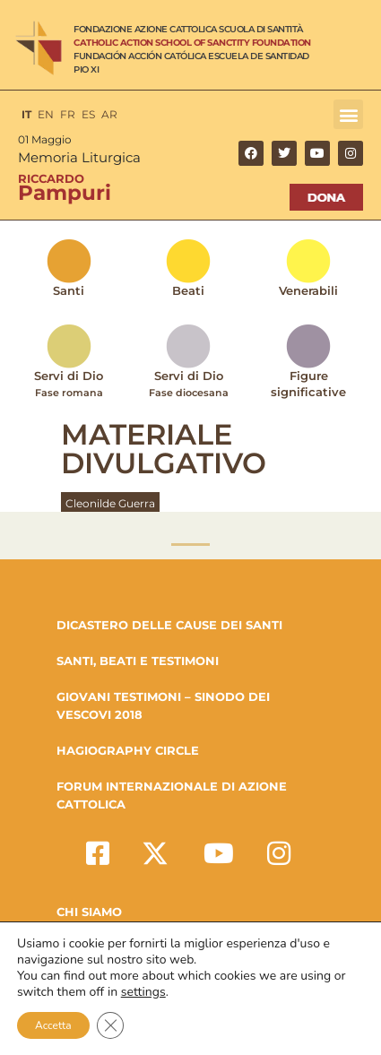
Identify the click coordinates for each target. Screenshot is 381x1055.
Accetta (53, 1025)
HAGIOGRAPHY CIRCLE (127, 750)
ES (88, 114)
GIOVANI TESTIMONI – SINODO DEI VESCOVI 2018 (163, 705)
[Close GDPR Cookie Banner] (110, 1025)
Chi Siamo (89, 911)
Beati (188, 290)
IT (26, 114)
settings (143, 992)
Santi (68, 290)
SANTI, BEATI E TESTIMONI (137, 660)
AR (109, 114)
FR (67, 114)
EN (46, 114)
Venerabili (308, 290)
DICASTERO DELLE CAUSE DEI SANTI (169, 625)
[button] (348, 114)
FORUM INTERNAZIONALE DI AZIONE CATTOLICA (171, 795)
